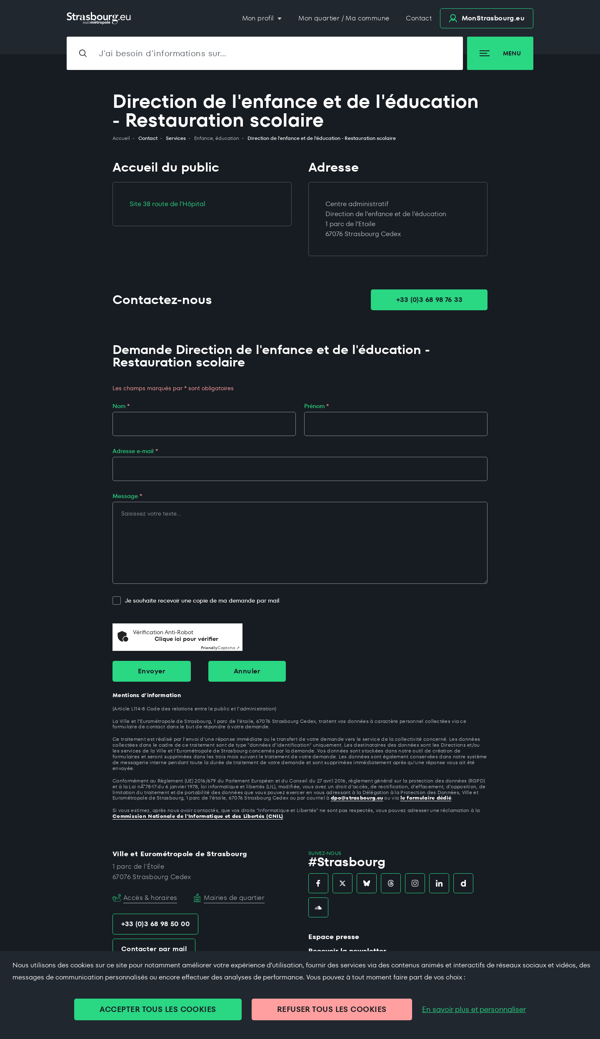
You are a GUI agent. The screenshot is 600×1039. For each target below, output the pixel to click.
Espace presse (333, 937)
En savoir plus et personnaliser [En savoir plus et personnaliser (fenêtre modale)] (474, 1009)
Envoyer (151, 671)
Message (127, 496)
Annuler (247, 671)
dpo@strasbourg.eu (357, 797)
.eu (487, 18)
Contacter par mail (154, 949)
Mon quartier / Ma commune (343, 18)
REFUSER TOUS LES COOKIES (332, 1009)
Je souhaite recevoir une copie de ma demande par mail (196, 601)
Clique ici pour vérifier (186, 639)
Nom (121, 406)
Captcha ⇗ (220, 648)
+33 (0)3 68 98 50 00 (155, 924)
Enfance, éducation (216, 138)
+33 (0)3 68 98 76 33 (429, 299)
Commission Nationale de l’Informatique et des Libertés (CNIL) (197, 816)
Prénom (316, 406)
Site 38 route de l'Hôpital (167, 204)
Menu (500, 53)
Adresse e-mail (135, 451)
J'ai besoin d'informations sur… (163, 53)
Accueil (121, 138)
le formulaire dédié (426, 797)
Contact (419, 18)
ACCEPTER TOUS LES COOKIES (158, 1009)
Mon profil (259, 18)
